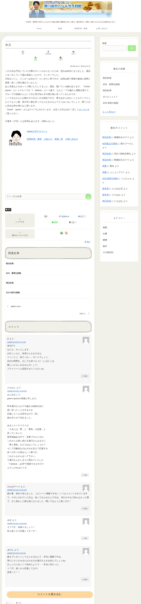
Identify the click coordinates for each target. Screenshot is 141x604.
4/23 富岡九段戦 (110, 178)
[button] (77, 52)
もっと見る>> (109, 112)
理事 (104, 166)
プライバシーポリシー (70, 597)
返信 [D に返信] (85, 352)
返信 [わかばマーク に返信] (85, 484)
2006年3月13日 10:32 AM (17, 466)
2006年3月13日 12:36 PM (17, 367)
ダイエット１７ (110, 97)
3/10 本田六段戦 (110, 103)
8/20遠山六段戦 (109, 143)
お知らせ (48, 133)
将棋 (8, 203)
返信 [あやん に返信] (85, 555)
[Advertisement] (48, 163)
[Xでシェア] (19, 52)
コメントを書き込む (49, 569)
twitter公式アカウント (37, 125)
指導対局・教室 (34, 133)
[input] (48, 190)
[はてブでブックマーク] (48, 52)
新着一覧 (59, 133)
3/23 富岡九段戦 (111, 84)
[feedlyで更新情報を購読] (61, 227)
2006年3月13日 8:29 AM (16, 529)
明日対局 (107, 78)
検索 (104, 43)
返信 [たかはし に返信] (85, 451)
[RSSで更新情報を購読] (66, 227)
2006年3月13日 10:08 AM (17, 499)
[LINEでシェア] (63, 52)
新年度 (105, 188)
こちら (84, 103)
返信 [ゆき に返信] (85, 514)
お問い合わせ (71, 133)
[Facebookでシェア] (34, 52)
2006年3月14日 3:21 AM (16, 318)
